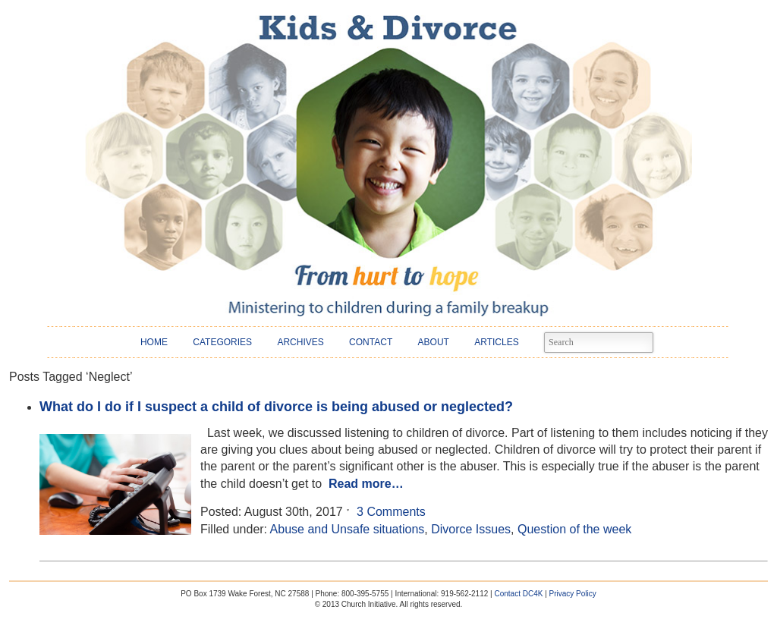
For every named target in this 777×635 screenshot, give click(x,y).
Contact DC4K (518, 593)
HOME (154, 342)
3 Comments (391, 511)
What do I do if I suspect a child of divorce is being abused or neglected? (276, 406)
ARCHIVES (300, 342)
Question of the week (574, 529)
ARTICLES (496, 342)
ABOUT (433, 342)
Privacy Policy (572, 593)
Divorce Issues (471, 529)
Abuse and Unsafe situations (347, 529)
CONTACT (370, 342)
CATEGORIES (222, 342)
